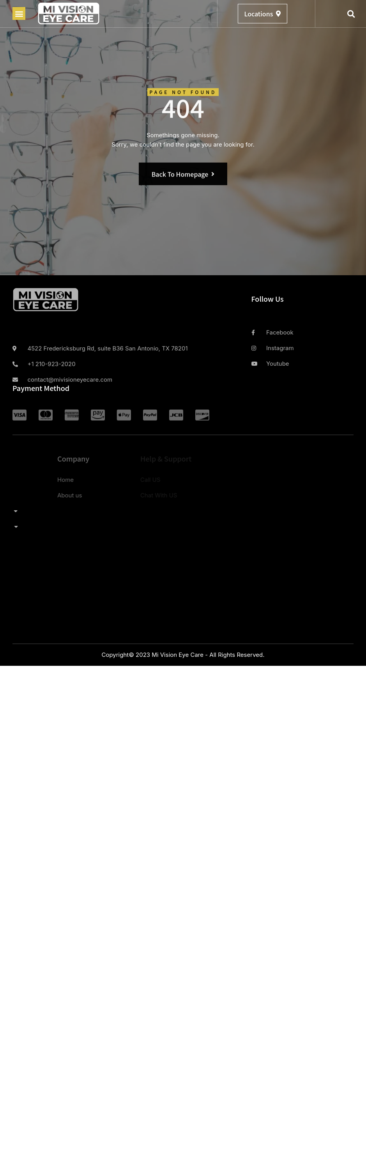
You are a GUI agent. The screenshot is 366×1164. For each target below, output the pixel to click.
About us (29, 495)
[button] (18, 13)
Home (25, 479)
